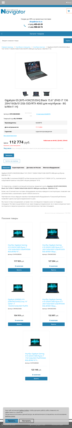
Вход (69, 2)
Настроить (26, 421)
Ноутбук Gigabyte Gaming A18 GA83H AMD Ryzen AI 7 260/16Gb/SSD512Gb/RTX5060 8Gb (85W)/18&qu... (53, 302)
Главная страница (7, 47)
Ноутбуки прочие (39, 47)
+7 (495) (35, 27)
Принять (11, 421)
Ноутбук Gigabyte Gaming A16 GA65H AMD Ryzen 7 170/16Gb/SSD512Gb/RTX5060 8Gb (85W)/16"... (19, 248)
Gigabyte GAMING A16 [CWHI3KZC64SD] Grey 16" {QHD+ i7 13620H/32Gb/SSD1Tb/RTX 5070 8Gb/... (18, 302)
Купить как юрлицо (11, 161)
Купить (19, 270)
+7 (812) (35, 24)
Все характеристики (10, 136)
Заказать (8, 155)
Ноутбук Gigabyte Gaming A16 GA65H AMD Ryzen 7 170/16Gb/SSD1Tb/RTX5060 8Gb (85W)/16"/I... (35, 357)
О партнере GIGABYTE (43, 114)
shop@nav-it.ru (36, 21)
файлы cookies (24, 410)
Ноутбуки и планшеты (23, 47)
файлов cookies (10, 416)
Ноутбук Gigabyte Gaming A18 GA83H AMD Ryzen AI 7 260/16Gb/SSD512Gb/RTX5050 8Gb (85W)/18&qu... (53, 248)
